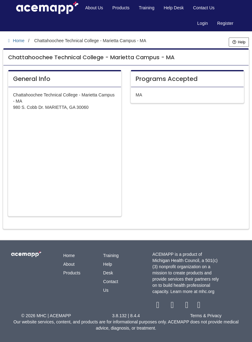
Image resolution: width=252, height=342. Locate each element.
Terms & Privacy (206, 315)
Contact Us (203, 7)
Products (120, 7)
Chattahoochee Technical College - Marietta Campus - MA (91, 57)
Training (146, 7)
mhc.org (206, 291)
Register (225, 23)
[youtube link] (187, 306)
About (69, 264)
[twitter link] (173, 306)
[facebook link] (158, 306)
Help (238, 42)
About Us (94, 7)
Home (69, 255)
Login (202, 23)
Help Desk (174, 7)
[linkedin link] (198, 306)
